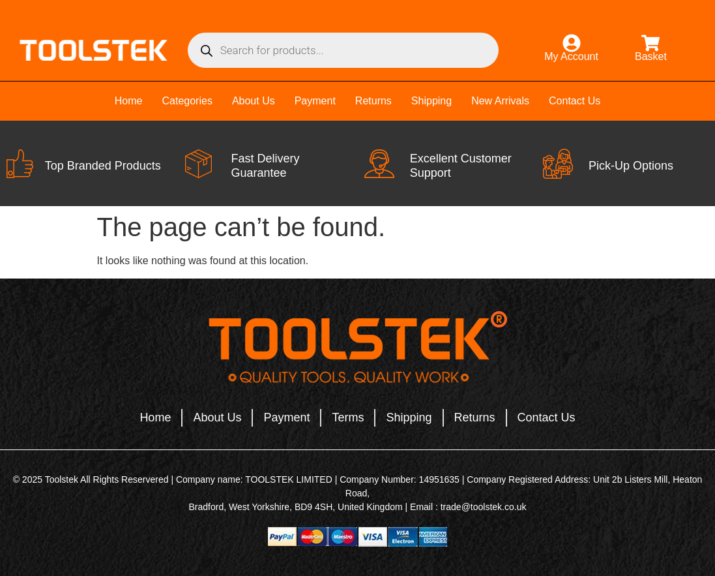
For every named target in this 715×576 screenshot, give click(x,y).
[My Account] (571, 43)
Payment (315, 100)
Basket (651, 56)
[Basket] (650, 43)
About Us (253, 100)
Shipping (431, 100)
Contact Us (574, 100)
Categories (187, 100)
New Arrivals (500, 100)
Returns (373, 100)
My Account (571, 56)
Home (129, 100)
